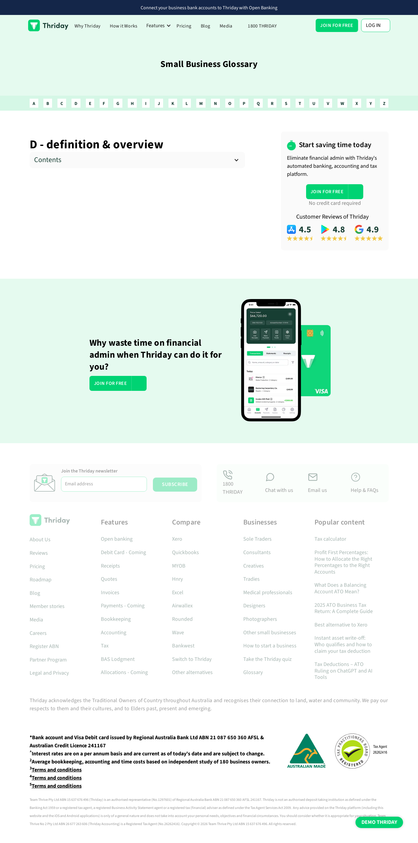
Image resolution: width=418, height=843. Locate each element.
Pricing (184, 26)
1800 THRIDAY (262, 26)
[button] (159, 25)
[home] (48, 25)
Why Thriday (88, 26)
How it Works (123, 26)
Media (226, 26)
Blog (205, 26)
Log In (373, 25)
